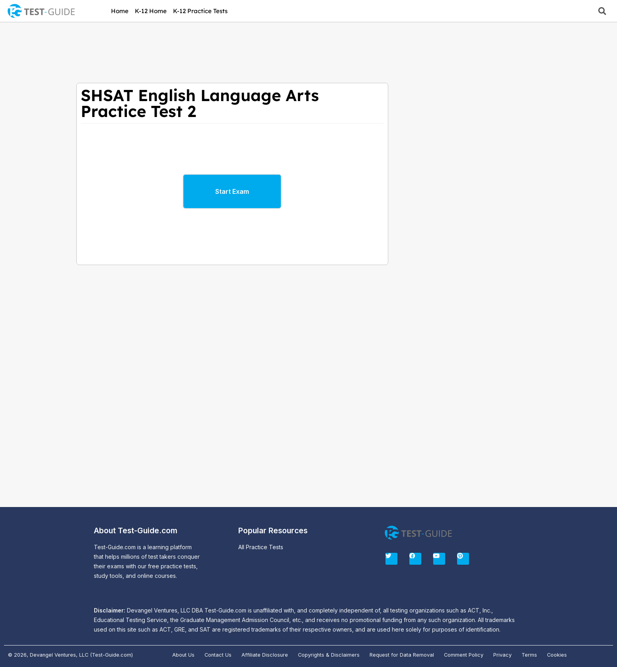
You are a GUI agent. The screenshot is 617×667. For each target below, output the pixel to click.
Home (119, 11)
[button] (602, 11)
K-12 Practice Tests (200, 11)
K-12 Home (151, 11)
